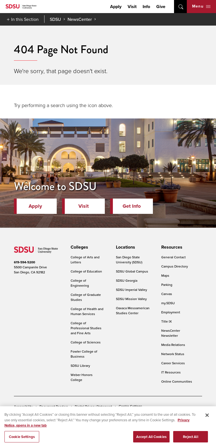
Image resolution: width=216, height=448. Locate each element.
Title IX (166, 321)
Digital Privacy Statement (93, 406)
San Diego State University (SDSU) (129, 259)
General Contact (173, 257)
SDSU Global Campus (132, 271)
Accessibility (23, 406)
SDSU (55, 19)
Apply (115, 6)
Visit (132, 6)
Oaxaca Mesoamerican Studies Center (133, 310)
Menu (201, 6)
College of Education (86, 271)
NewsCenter (80, 19)
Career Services (173, 363)
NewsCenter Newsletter (170, 333)
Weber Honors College (82, 377)
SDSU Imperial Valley (131, 289)
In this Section (25, 19)
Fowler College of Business (84, 354)
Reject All (190, 438)
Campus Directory (174, 266)
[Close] (207, 417)
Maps (165, 275)
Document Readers (53, 406)
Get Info (132, 206)
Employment (170, 312)
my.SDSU (168, 303)
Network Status (172, 354)
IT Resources (171, 372)
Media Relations (173, 344)
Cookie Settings (130, 407)
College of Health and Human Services (87, 311)
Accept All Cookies (151, 438)
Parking (166, 284)
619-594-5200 (24, 262)
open (180, 6)
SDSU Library (80, 365)
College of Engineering (80, 283)
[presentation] (78, 247)
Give (160, 6)
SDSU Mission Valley (131, 298)
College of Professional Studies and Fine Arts (86, 328)
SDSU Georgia (126, 280)
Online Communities (176, 381)
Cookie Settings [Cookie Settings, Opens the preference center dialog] (22, 438)
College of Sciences (86, 342)
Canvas (166, 293)
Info (146, 6)
